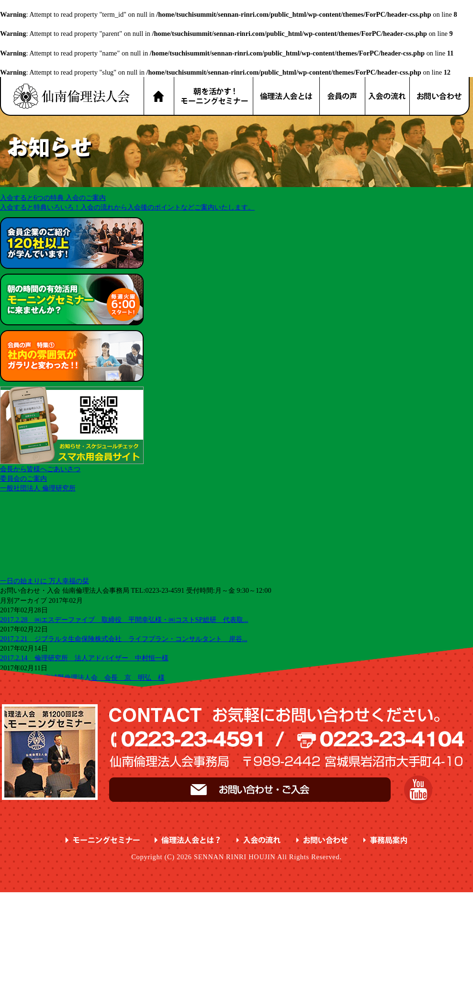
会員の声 (342, 96)
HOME (159, 96)
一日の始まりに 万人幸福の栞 (44, 581)
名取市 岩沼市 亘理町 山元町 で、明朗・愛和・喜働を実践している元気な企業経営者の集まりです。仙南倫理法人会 (72, 96)
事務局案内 (385, 840)
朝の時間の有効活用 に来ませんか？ (72, 299)
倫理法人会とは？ (286, 96)
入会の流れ (387, 96)
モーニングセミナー (102, 840)
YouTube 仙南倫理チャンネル (418, 789)
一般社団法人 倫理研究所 (38, 488)
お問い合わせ (440, 96)
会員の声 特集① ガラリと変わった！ (72, 356)
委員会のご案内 (23, 478)
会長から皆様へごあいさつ (40, 469)
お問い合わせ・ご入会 (250, 789)
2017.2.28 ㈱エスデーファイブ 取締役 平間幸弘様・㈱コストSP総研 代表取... (124, 619)
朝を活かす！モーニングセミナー (213, 96)
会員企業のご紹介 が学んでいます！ (72, 243)
